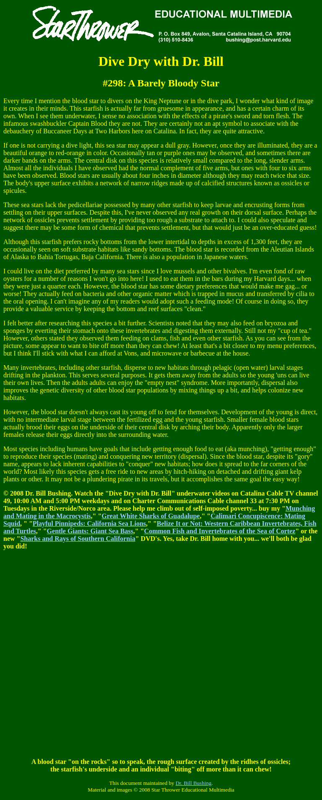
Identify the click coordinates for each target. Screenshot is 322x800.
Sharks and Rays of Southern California (77, 538)
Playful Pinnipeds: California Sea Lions (89, 523)
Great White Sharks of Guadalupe (150, 515)
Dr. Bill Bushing (194, 783)
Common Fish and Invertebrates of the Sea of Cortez (220, 531)
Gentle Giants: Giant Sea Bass (90, 531)
